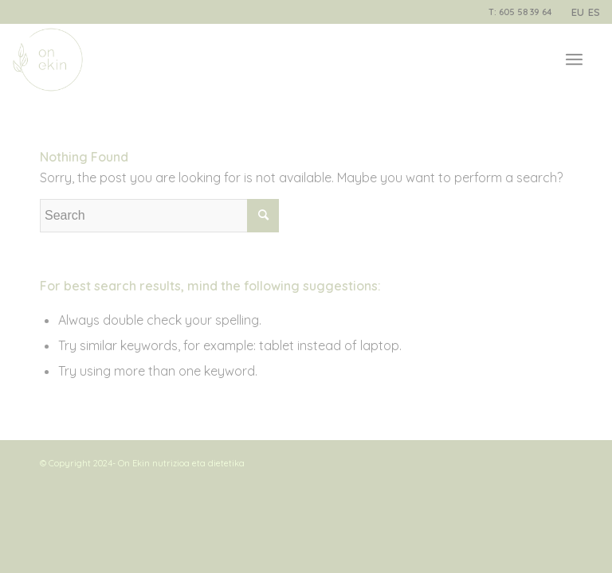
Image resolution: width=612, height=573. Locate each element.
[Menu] (574, 59)
